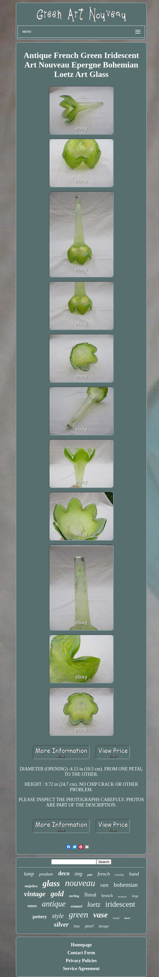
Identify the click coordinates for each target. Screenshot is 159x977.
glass (51, 883)
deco (64, 873)
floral (90, 894)
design (104, 926)
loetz (93, 904)
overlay (119, 875)
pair (89, 875)
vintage (35, 894)
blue (77, 926)
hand (134, 874)
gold (57, 894)
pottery (40, 916)
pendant (46, 874)
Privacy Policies (81, 960)
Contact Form (81, 952)
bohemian (126, 884)
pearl (89, 926)
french (104, 874)
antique (54, 903)
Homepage (81, 944)
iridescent (120, 904)
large (135, 896)
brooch (107, 895)
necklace (122, 896)
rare (104, 885)
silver (61, 924)
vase (100, 914)
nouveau (80, 883)
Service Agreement (81, 968)
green (78, 914)
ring (78, 874)
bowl (127, 917)
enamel (76, 906)
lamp (29, 874)
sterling (74, 896)
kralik (116, 917)
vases (32, 905)
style (58, 915)
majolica (31, 886)
